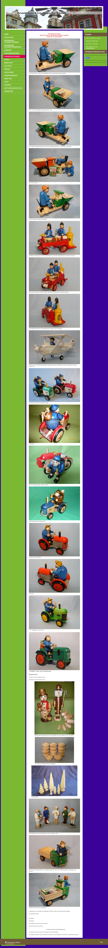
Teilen (87, 58)
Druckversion (10, 942)
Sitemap (17, 942)
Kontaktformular (90, 48)
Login (101, 942)
